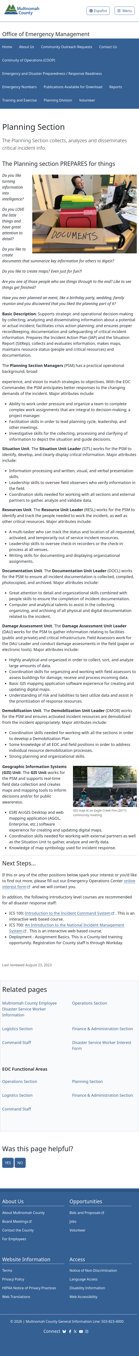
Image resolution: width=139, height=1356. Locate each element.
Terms (7, 1270)
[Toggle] (125, 11)
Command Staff (16, 1042)
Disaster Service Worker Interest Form (101, 1045)
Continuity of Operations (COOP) (28, 60)
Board (17, 1221)
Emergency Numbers (19, 86)
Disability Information (87, 1288)
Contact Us (108, 46)
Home (7, 46)
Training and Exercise (19, 100)
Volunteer (87, 100)
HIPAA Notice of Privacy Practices (29, 1288)
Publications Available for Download (73, 86)
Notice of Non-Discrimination (93, 1270)
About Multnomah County (23, 1212)
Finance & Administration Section (102, 1028)
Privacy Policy (13, 1279)
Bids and (87, 1212)
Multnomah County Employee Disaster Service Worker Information (29, 1008)
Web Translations (16, 1296)
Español (100, 10)
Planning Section (87, 1081)
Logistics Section (17, 1028)
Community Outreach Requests (66, 46)
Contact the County (18, 1230)
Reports (115, 86)
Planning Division (58, 100)
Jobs (73, 1221)
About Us (26, 46)
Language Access (84, 1279)
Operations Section (89, 1003)
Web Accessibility (83, 1296)
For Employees (14, 1239)
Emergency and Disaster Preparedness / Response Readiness (52, 73)
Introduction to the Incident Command (70, 913)
